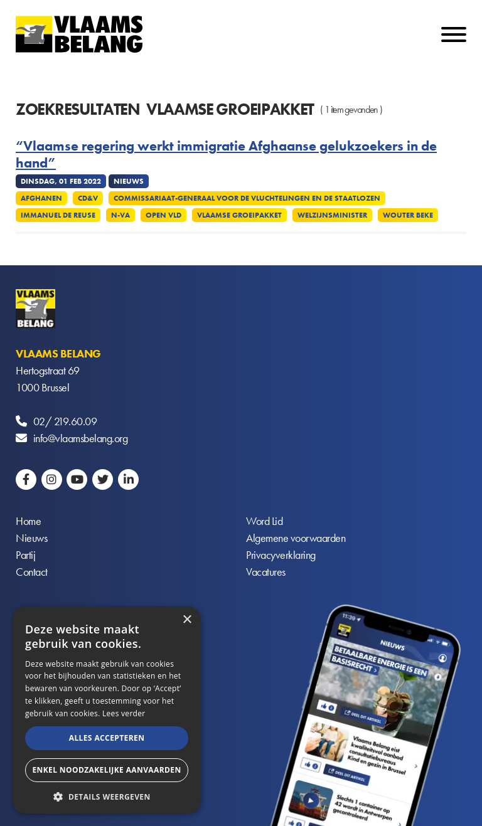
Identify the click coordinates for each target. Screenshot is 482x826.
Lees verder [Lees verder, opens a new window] (124, 713)
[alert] (107, 709)
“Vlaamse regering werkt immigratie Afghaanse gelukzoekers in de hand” (226, 154)
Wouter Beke (408, 215)
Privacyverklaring (281, 555)
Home (28, 521)
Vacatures (266, 571)
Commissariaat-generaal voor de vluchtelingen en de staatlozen (247, 198)
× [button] (186, 620)
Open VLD (163, 215)
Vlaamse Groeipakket (239, 215)
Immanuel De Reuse (58, 215)
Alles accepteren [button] (107, 738)
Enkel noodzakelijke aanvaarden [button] (106, 770)
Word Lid (264, 521)
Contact (32, 571)
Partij (25, 555)
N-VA (120, 215)
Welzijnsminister (332, 215)
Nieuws (31, 538)
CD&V (88, 198)
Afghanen (41, 198)
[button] (106, 795)
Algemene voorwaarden (295, 538)
